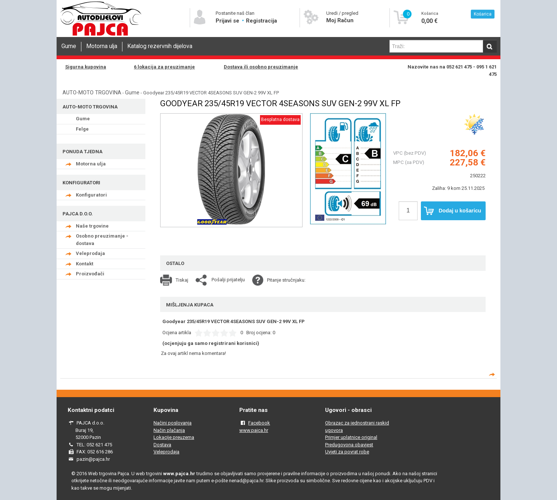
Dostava (162, 444)
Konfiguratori (91, 195)
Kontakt (84, 263)
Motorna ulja (101, 46)
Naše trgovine (92, 226)
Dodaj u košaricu (452, 211)
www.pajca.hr (253, 430)
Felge (82, 129)
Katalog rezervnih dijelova (159, 46)
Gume (68, 46)
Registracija (261, 20)
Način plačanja (169, 430)
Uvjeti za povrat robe (347, 451)
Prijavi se (228, 20)
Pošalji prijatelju (228, 279)
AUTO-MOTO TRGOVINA (92, 92)
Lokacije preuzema (173, 437)
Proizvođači (90, 273)
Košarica (483, 14)
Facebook (259, 423)
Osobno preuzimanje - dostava (102, 239)
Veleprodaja (90, 253)
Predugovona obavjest (349, 444)
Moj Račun (340, 20)
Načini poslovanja (172, 423)
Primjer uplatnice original (351, 437)
